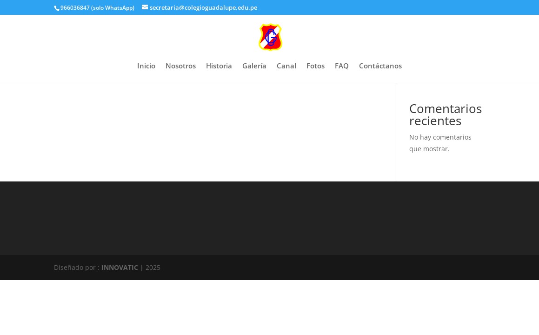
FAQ (342, 66)
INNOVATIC (119, 267)
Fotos (315, 66)
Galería (254, 66)
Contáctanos (380, 66)
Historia (219, 66)
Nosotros (181, 66)
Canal (286, 66)
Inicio (146, 66)
